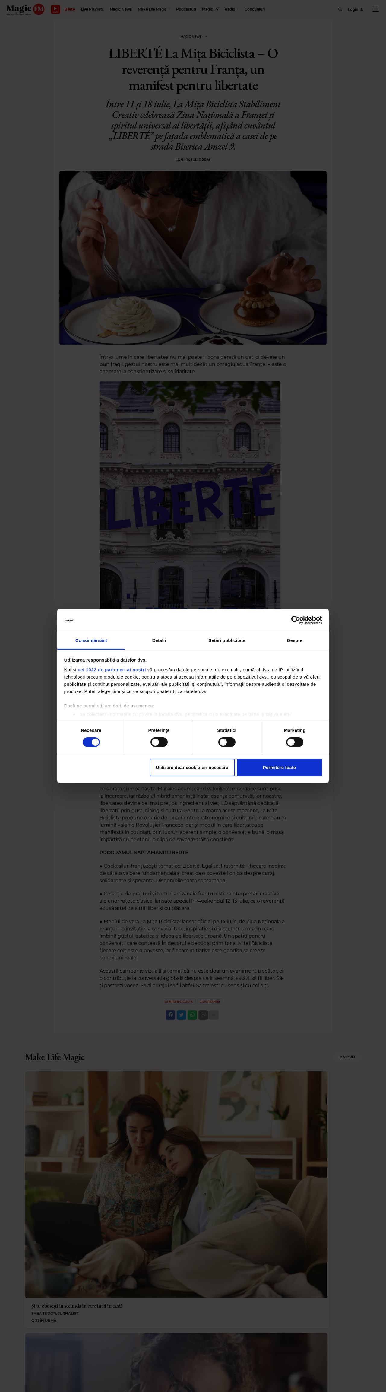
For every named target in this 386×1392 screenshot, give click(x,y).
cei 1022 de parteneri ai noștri (112, 669)
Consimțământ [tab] (91, 640)
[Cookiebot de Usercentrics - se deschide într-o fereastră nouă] (295, 620)
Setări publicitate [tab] (226, 640)
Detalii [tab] (159, 640)
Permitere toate (279, 767)
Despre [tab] (294, 640)
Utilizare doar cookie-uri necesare (192, 767)
